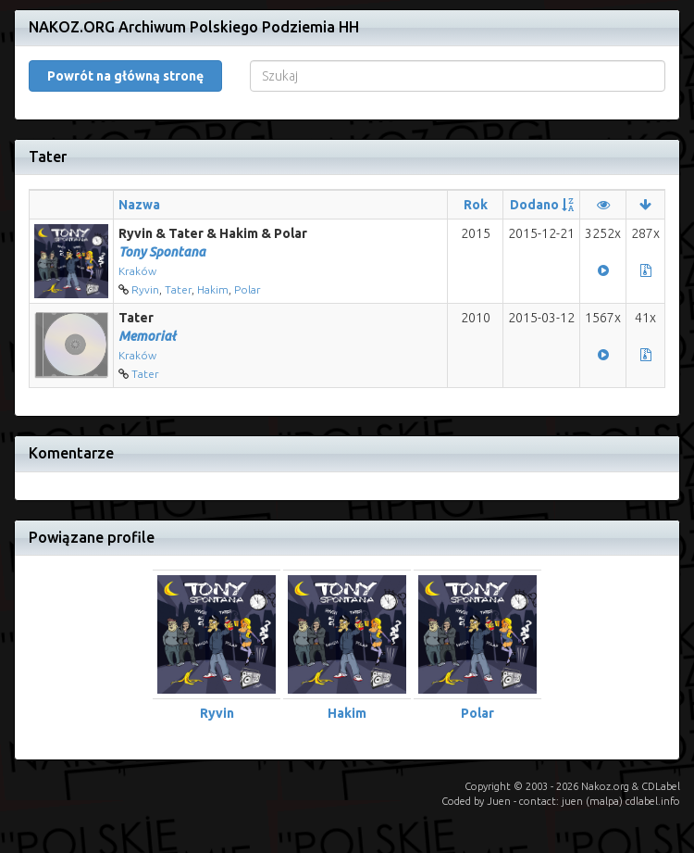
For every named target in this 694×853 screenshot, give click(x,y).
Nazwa (139, 204)
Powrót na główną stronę (125, 76)
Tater (178, 289)
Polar (247, 289)
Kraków (137, 271)
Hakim (213, 289)
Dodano (534, 204)
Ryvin (145, 289)
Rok (476, 204)
